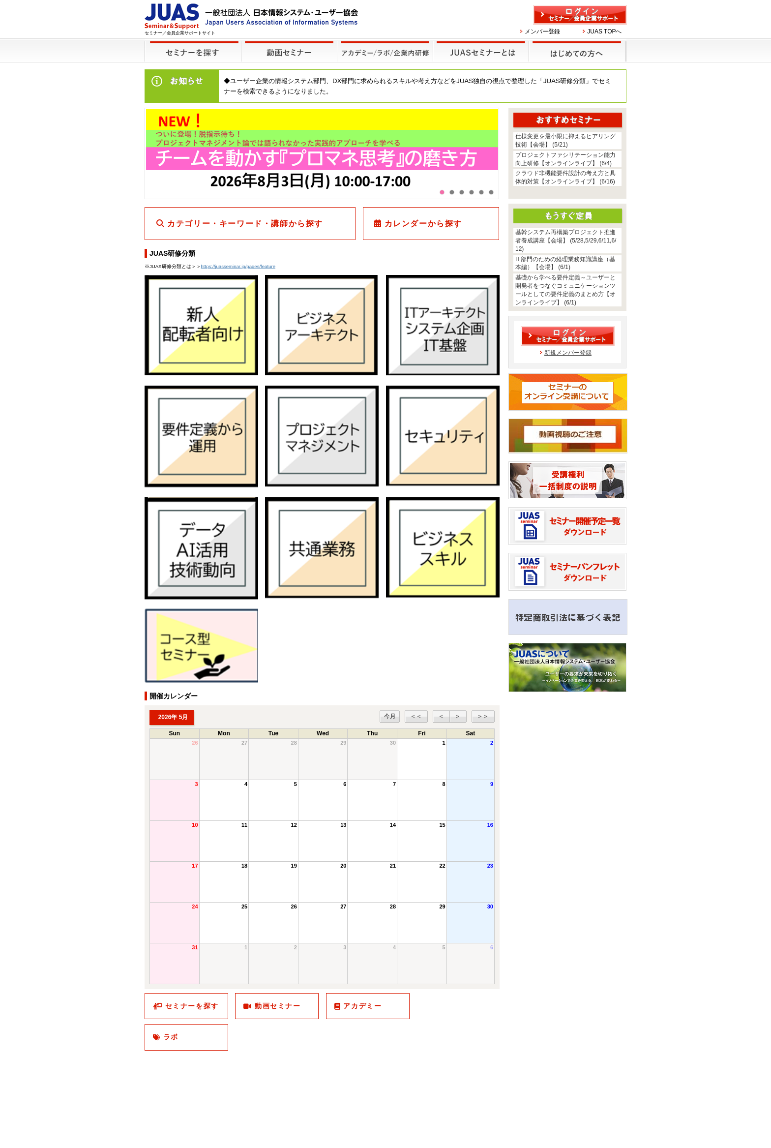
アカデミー (362, 1006)
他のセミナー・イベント (383, 45)
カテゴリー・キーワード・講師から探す (245, 223)
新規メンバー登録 (568, 352)
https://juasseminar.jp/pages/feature (238, 266)
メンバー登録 (542, 31)
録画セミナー (289, 50)
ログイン (580, 15)
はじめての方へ (576, 45)
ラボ (170, 1037)
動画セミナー (278, 1006)
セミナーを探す (191, 45)
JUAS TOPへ (604, 31)
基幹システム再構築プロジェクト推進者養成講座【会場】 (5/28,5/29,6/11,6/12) (565, 240)
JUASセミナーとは (480, 45)
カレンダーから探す (423, 223)
